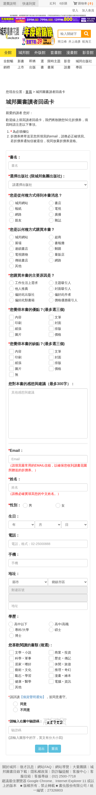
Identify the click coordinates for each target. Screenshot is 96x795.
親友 (18, 220)
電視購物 (21, 254)
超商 (58, 237)
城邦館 (24, 53)
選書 (42, 61)
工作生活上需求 (26, 283)
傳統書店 (21, 260)
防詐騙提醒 (60, 771)
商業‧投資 (63, 652)
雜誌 (58, 220)
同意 (23, 704)
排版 (58, 329)
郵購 (58, 248)
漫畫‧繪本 (63, 675)
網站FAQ (44, 767)
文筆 (58, 317)
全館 (8, 53)
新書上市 (21, 61)
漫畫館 (72, 53)
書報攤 (59, 243)
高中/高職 (62, 624)
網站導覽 (62, 767)
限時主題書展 (53, 61)
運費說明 (9, 3)
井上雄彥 (74, 41)
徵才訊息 (27, 767)
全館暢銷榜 (8, 61)
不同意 (25, 710)
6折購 (63, 3)
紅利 (53, 3)
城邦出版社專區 (84, 61)
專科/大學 (22, 630)
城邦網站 (21, 203)
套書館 (56, 53)
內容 (18, 317)
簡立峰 (62, 41)
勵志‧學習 (23, 675)
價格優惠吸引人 (66, 300)
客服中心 (80, 771)
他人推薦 (21, 289)
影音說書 (67, 61)
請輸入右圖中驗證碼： (25, 721)
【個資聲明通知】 (33, 697)
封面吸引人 (63, 289)
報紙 (18, 208)
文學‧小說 (23, 652)
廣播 (58, 214)
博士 (18, 635)
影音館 (88, 53)
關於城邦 (9, 767)
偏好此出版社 (25, 294)
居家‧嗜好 (23, 664)
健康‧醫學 (23, 681)
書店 (58, 203)
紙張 (18, 329)
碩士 (58, 630)
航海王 (86, 41)
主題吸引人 (63, 283)
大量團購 (80, 767)
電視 (58, 208)
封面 (58, 323)
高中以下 (20, 624)
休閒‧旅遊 (63, 664)
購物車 (85, 3)
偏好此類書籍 (25, 300)
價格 (58, 334)
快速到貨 (29, 3)
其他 (18, 266)
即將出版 (32, 61)
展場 (18, 243)
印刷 (18, 323)
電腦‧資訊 (63, 681)
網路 (18, 214)
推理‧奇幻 (63, 670)
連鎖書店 (21, 248)
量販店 (59, 254)
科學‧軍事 (23, 658)
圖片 (18, 334)
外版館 (40, 53)
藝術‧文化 (23, 670)
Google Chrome (39, 781)
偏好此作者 (63, 294)
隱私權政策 (39, 771)
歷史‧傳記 (63, 658)
